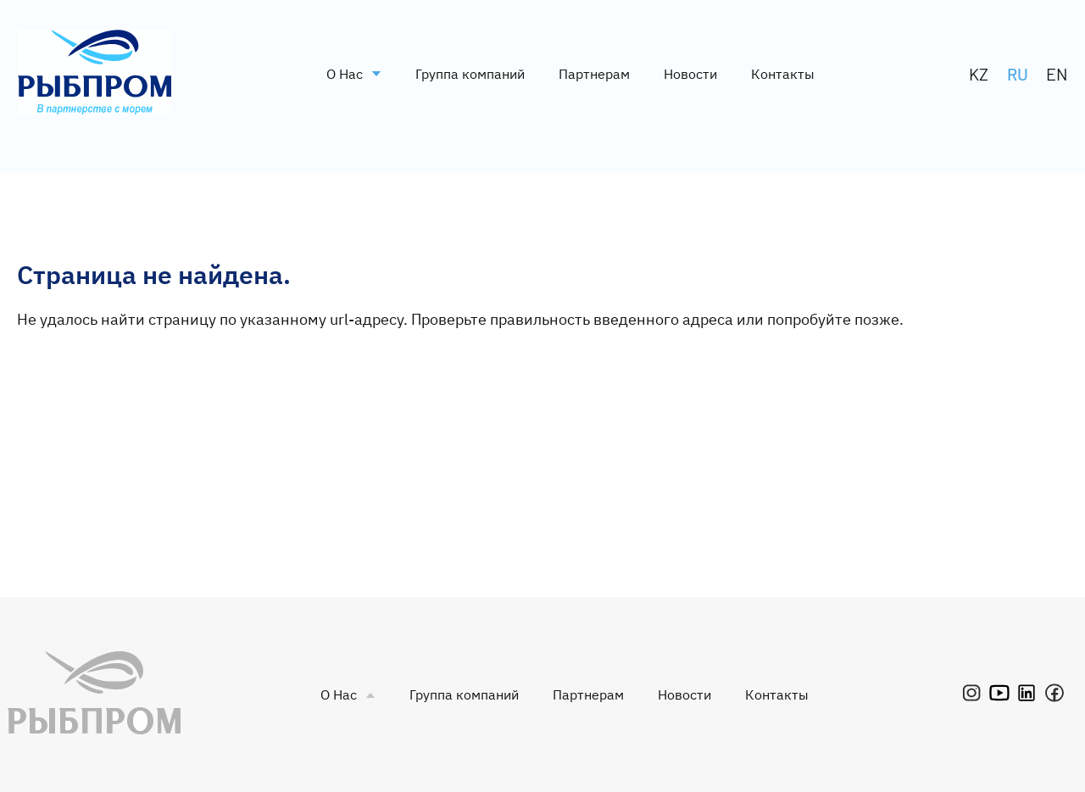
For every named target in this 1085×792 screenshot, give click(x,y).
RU (1017, 74)
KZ (978, 74)
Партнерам (594, 73)
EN (1057, 74)
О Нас (353, 73)
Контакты (783, 73)
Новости (690, 73)
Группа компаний (470, 73)
